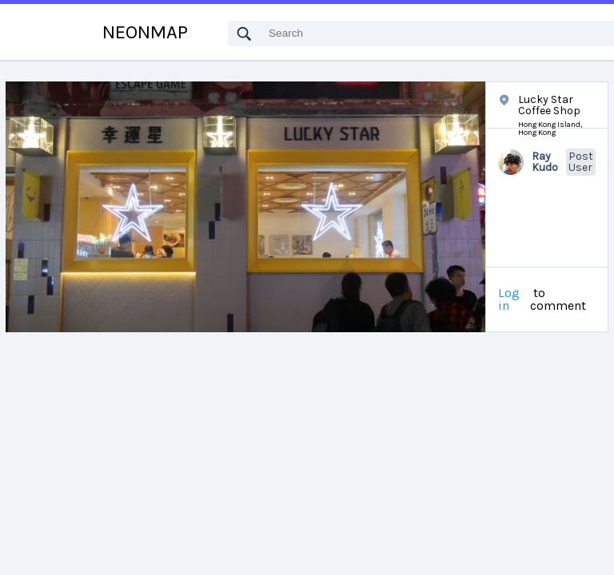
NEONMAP (145, 32)
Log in (509, 299)
